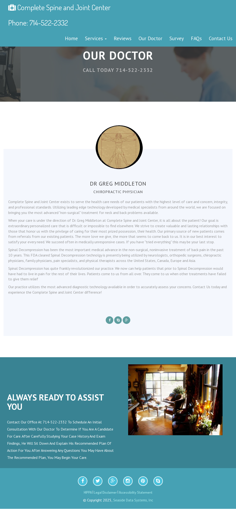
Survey (176, 38)
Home (71, 38)
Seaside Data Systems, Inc (132, 500)
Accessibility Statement (135, 492)
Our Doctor (150, 38)
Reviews (122, 38)
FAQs (196, 38)
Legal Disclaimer (105, 492)
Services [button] (96, 38)
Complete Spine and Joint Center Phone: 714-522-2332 (59, 14)
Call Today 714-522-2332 (118, 70)
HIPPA (88, 492)
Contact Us (220, 38)
